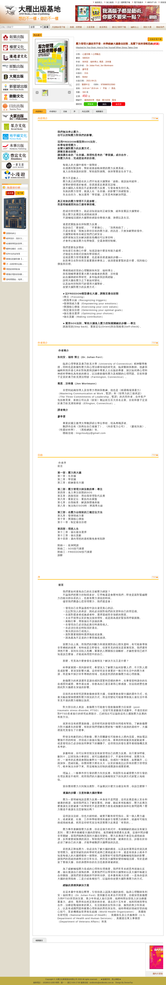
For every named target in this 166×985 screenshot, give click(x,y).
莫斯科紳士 (11, 233)
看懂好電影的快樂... (15, 274)
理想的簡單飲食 (13, 269)
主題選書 (91, 27)
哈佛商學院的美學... (15, 243)
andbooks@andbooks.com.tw (102, 983)
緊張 (114, 100)
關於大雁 (147, 27)
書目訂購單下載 (119, 27)
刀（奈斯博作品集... (15, 264)
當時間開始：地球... (15, 279)
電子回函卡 (138, 2)
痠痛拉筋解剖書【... (15, 259)
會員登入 (98, 2)
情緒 (98, 100)
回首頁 (163, 2)
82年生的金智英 (13, 254)
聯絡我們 (160, 27)
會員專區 (103, 27)
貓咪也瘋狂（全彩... (15, 249)
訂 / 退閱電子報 (124, 2)
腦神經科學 (89, 100)
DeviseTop (128, 983)
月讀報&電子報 (58, 27)
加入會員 (110, 2)
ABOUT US (152, 2)
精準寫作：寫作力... (15, 238)
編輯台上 (135, 27)
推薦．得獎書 (76, 27)
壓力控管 (106, 100)
